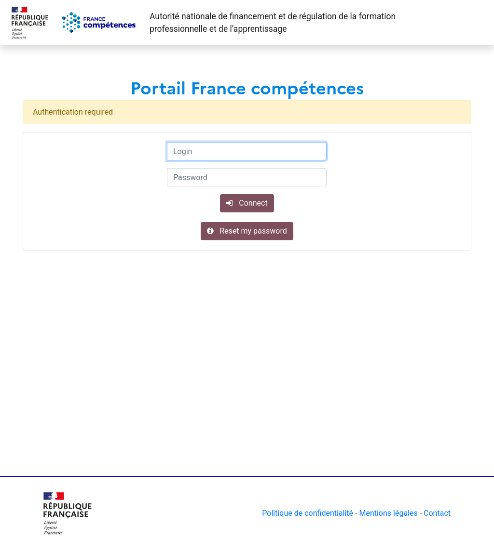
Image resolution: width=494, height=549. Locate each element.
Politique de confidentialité (307, 513)
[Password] (247, 177)
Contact (437, 513)
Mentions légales (388, 513)
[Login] (247, 151)
